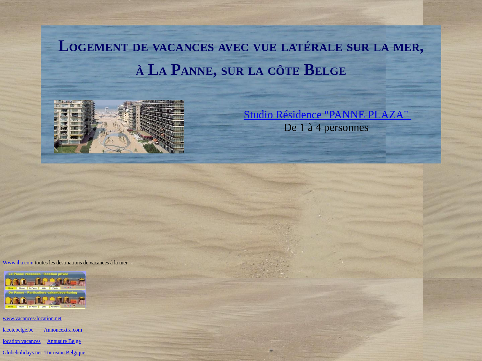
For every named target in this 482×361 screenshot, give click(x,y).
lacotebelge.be (18, 330)
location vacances (22, 341)
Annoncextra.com (63, 330)
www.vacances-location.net (32, 318)
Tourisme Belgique (65, 352)
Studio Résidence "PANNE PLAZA (324, 114)
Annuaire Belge (64, 341)
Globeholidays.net (22, 352)
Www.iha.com (18, 262)
